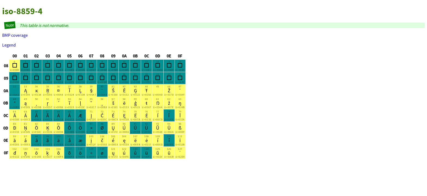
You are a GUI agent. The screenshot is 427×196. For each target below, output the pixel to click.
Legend (9, 45)
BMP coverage (15, 35)
